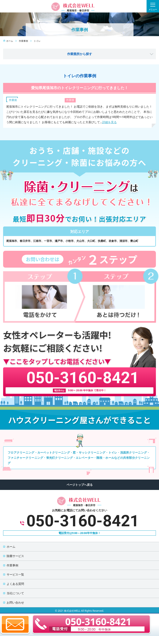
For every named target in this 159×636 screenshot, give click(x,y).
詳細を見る (109, 122)
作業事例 (12, 565)
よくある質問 (15, 584)
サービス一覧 (15, 574)
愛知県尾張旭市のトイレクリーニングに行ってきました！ (79, 87)
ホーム (11, 547)
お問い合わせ (15, 602)
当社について (15, 593)
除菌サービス (15, 556)
